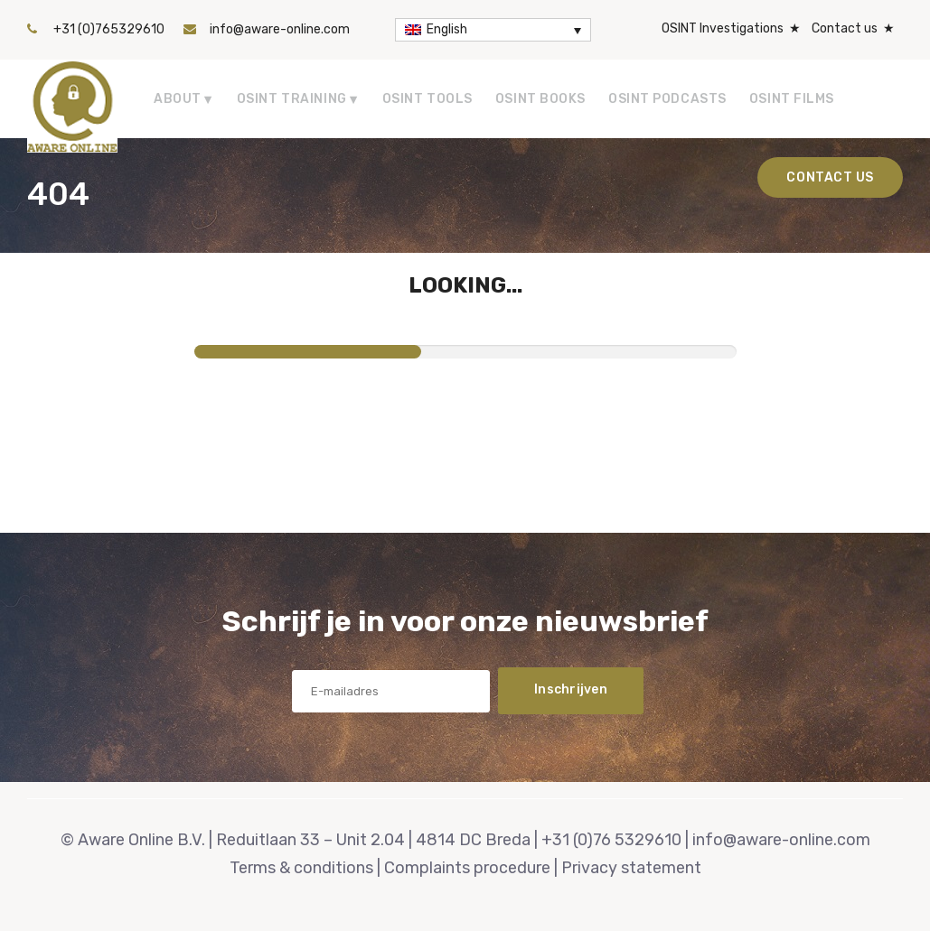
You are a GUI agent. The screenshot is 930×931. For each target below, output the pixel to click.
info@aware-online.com (280, 29)
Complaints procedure (467, 868)
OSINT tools (427, 99)
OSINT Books (540, 99)
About (178, 99)
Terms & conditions (301, 868)
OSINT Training (292, 99)
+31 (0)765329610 (108, 29)
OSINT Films (791, 99)
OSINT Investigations (723, 28)
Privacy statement (631, 868)
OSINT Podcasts (667, 99)
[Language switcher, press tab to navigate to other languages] (493, 30)
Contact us (845, 28)
